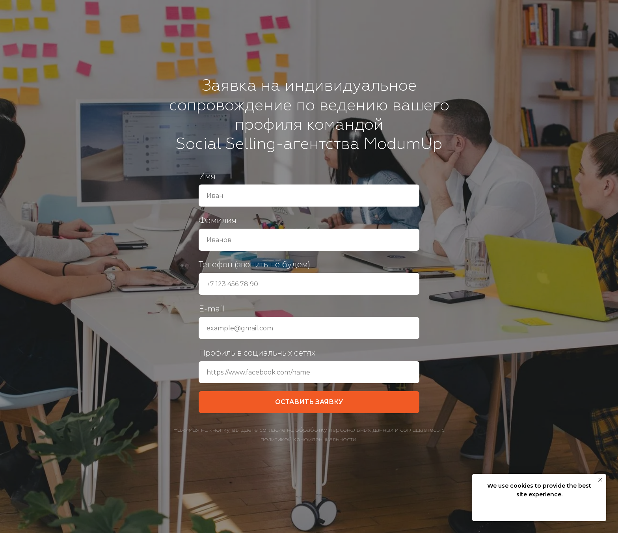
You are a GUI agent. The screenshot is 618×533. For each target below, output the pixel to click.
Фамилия (217, 220)
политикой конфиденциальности (308, 439)
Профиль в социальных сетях (257, 353)
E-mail (211, 308)
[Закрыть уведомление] (600, 480)
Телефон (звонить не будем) (254, 264)
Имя (207, 176)
